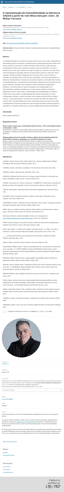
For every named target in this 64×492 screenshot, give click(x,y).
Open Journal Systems (10, 441)
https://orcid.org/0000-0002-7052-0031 (12, 29)
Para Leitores (6, 467)
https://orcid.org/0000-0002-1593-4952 (12, 38)
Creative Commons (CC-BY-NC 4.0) (26, 422)
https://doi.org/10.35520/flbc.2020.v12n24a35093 (22, 43)
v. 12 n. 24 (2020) (20, 7)
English (5, 452)
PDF (6, 363)
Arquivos (10, 7)
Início (4, 7)
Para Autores (6, 469)
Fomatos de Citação (8, 390)
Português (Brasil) (8, 455)
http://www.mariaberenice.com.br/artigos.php (18, 218)
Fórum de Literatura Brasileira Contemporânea (19, 2)
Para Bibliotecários (8, 472)
